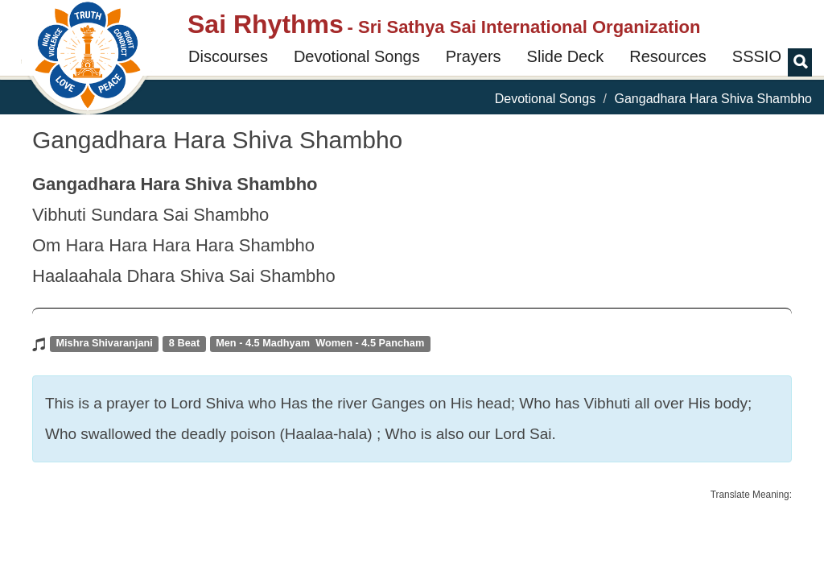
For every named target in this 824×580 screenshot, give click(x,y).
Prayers (473, 56)
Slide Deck (565, 56)
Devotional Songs (357, 56)
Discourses (228, 56)
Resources (668, 56)
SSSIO (756, 56)
